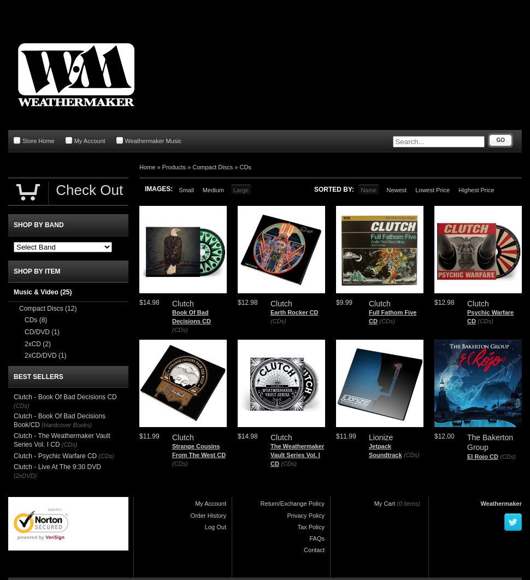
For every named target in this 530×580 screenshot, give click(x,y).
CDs (245, 167)
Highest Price (476, 190)
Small (186, 190)
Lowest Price (432, 190)
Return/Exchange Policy (293, 503)
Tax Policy (311, 527)
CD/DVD (42, 332)
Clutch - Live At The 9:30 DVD (57, 467)
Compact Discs (212, 167)
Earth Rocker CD (294, 312)
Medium (213, 190)
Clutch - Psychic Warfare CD (55, 456)
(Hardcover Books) (67, 425)
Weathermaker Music (149, 140)
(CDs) (180, 330)
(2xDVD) (25, 475)
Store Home (34, 140)
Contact (314, 550)
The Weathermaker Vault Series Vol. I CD (297, 454)
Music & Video (43, 292)
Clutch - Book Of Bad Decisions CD (65, 397)
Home (147, 167)
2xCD (38, 344)
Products (174, 167)
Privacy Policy (306, 515)
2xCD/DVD (46, 355)
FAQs (317, 538)
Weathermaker (501, 503)
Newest (396, 190)
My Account (85, 140)
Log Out (215, 527)
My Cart (385, 503)
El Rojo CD (482, 456)
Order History (208, 515)
